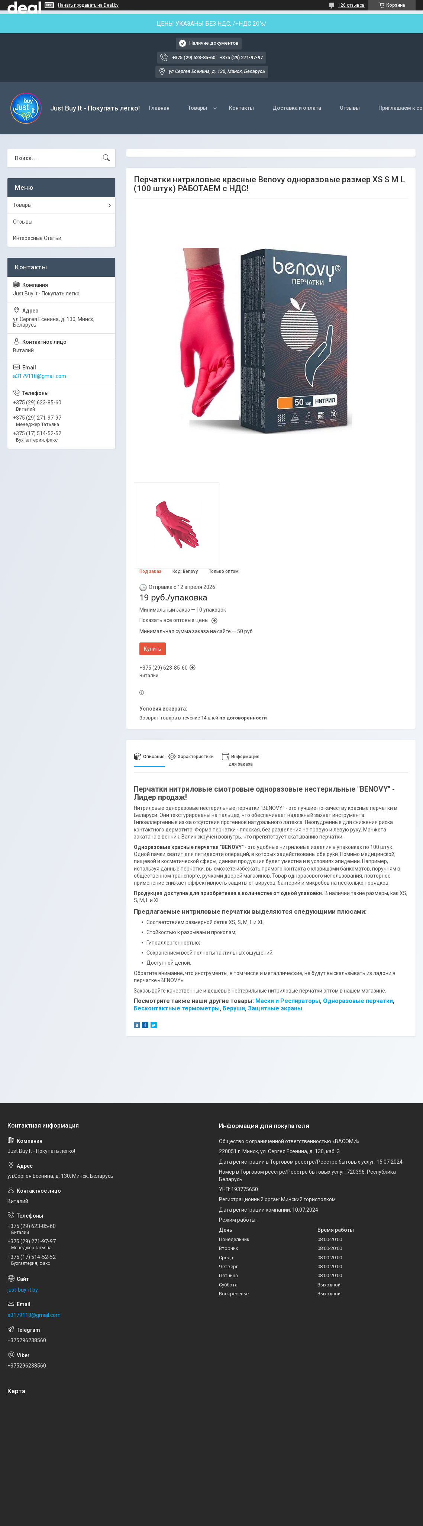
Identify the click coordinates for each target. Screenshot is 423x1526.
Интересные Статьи (37, 238)
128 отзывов (351, 5)
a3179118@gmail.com (39, 376)
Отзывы (350, 108)
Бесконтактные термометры (177, 1008)
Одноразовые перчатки (358, 1000)
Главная (159, 108)
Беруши (234, 1008)
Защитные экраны (275, 1008)
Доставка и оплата (296, 108)
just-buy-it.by (22, 1290)
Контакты (241, 108)
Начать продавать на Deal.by (88, 5)
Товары (197, 108)
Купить (152, 649)
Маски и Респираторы (287, 1000)
